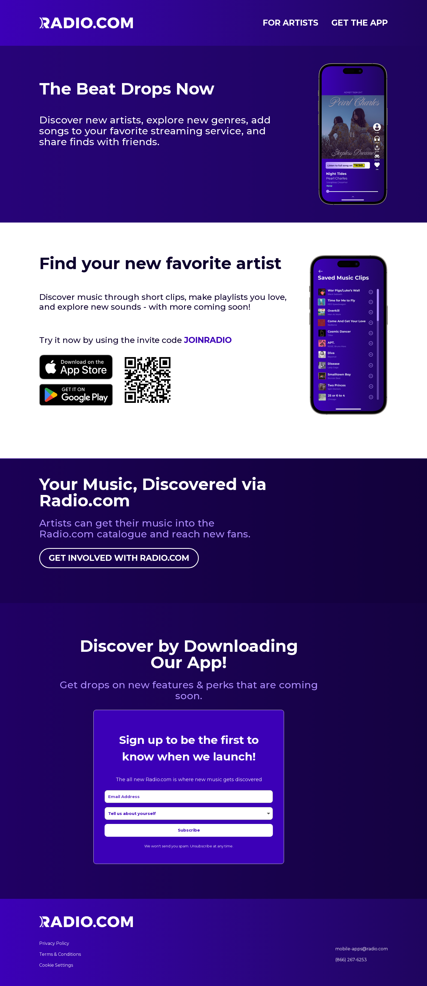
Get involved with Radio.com (119, 558)
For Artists (290, 23)
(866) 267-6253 (351, 959)
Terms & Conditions (60, 954)
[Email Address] (189, 796)
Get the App (359, 23)
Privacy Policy (54, 943)
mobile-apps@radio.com (361, 948)
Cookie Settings (56, 965)
